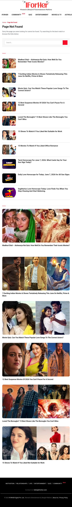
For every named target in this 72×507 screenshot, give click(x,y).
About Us (55, 498)
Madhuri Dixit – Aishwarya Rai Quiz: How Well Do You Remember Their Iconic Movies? (40, 61)
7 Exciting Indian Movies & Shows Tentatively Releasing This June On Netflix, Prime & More (42, 75)
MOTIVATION (10, 483)
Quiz (30, 15)
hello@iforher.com (40, 490)
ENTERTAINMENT (40, 483)
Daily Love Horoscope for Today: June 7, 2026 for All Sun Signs (43, 174)
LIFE (30, 483)
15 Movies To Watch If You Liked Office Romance (38, 146)
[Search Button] (65, 42)
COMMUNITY (57, 483)
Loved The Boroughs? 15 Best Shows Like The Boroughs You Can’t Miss (30, 421)
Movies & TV (56, 15)
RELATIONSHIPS (21, 483)
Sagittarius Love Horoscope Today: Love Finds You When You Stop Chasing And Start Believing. (43, 190)
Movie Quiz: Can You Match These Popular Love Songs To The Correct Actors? (32, 337)
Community (16, 15)
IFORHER (5, 15)
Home (4, 22)
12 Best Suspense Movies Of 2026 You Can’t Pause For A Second (27, 379)
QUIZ (49, 483)
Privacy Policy (63, 498)
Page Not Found (12, 22)
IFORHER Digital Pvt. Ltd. (16, 498)
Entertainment (41, 15)
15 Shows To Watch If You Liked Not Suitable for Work (40, 131)
